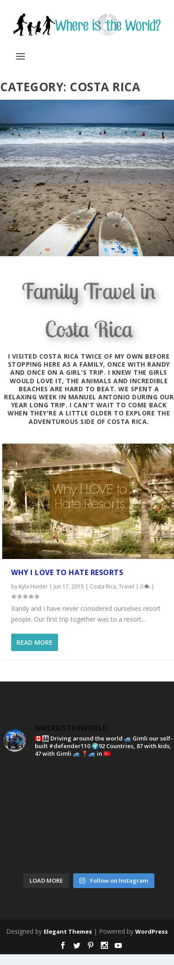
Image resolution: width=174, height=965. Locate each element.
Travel (126, 586)
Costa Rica (103, 586)
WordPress (151, 931)
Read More (35, 642)
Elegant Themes (68, 931)
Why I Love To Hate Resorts (67, 572)
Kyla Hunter (33, 586)
